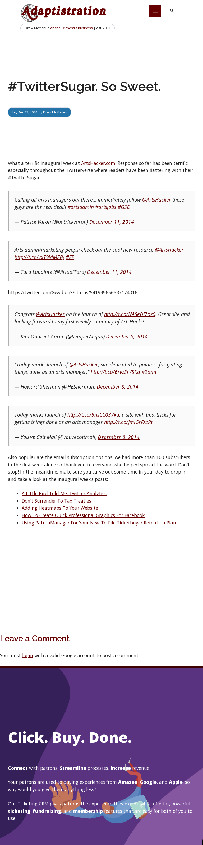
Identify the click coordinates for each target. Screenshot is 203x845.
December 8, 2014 (127, 336)
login (27, 655)
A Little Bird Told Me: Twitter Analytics (64, 493)
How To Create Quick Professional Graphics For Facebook (83, 515)
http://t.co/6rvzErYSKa (115, 372)
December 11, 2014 (111, 221)
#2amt (148, 372)
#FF (70, 257)
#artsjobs (105, 207)
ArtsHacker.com (98, 163)
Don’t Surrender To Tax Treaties (56, 501)
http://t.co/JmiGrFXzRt (128, 422)
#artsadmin (80, 207)
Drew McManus (55, 112)
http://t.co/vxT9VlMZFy (39, 257)
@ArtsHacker (156, 199)
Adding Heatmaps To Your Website (60, 508)
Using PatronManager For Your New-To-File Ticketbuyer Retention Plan (99, 522)
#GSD (124, 207)
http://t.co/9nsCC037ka (93, 414)
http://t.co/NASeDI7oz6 (129, 314)
